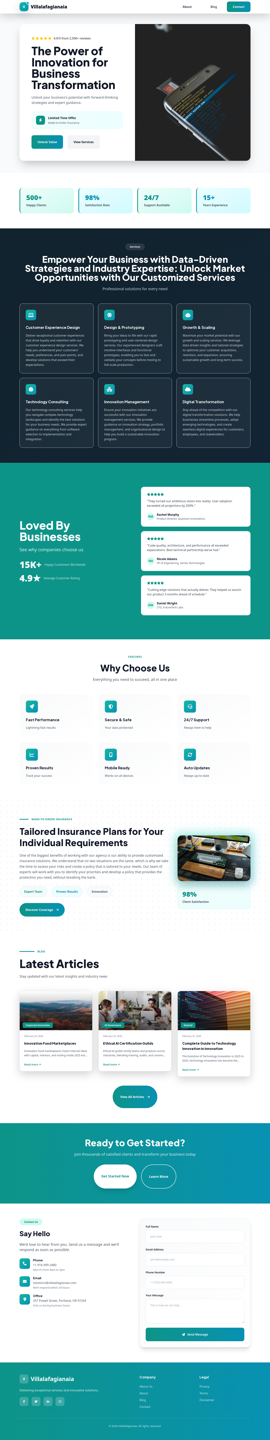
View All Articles (135, 1097)
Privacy (204, 1386)
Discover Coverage (42, 910)
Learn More (158, 1176)
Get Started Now (115, 1176)
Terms (204, 1393)
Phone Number (155, 1272)
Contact (238, 7)
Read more (32, 1064)
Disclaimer (207, 1400)
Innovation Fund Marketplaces (50, 1043)
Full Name (152, 1226)
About (187, 7)
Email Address (155, 1249)
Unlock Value (47, 142)
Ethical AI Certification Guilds (128, 1043)
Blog (214, 7)
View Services (84, 142)
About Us (146, 1386)
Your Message (155, 1295)
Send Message (195, 1334)
